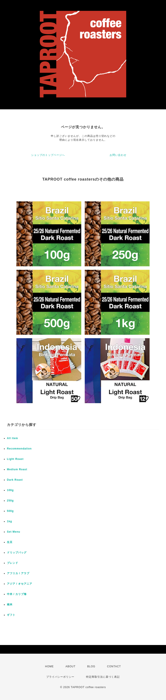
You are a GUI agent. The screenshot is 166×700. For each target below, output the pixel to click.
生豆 (10, 542)
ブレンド (12, 562)
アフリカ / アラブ (18, 573)
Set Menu (13, 531)
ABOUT (70, 666)
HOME (49, 666)
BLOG (91, 666)
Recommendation (19, 448)
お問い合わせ (118, 155)
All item (12, 438)
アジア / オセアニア (19, 583)
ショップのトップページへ (48, 155)
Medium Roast (17, 469)
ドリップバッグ (17, 552)
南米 (10, 604)
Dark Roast (15, 479)
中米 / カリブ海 (17, 594)
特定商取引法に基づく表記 (103, 676)
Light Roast (15, 459)
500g (10, 510)
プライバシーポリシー (60, 676)
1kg (9, 521)
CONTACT (114, 666)
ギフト (11, 614)
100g (10, 490)
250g (10, 500)
